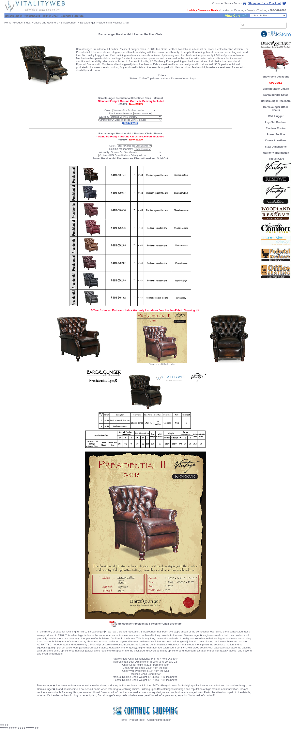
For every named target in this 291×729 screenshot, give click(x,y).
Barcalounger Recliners (276, 100)
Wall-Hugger (276, 116)
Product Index (22, 22)
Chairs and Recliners (45, 22)
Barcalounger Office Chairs (275, 108)
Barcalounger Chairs (276, 88)
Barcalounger (68, 22)
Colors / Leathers (276, 140)
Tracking (262, 10)
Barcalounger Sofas (275, 94)
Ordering (239, 10)
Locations (226, 10)
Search (251, 10)
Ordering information (159, 719)
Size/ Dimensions (276, 146)
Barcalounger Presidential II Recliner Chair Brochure (145, 623)
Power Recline (276, 134)
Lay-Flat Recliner (276, 122)
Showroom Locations (275, 76)
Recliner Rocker (276, 128)
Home (8, 22)
